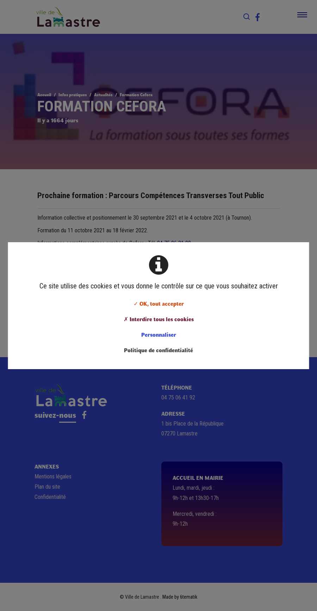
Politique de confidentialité (158, 350)
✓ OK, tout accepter (158, 303)
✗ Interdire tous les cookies (159, 319)
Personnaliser (158, 334)
